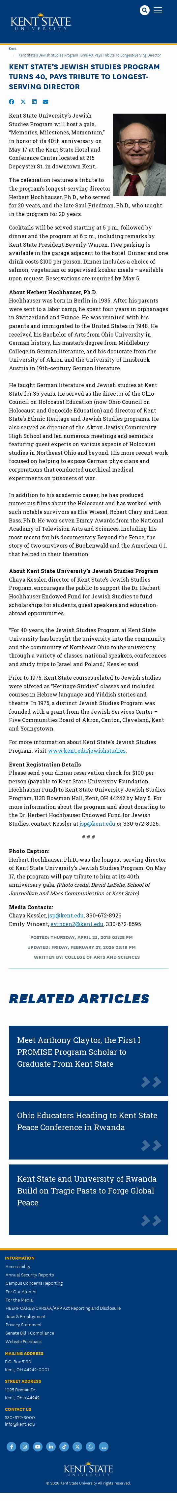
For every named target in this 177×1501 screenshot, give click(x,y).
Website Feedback (24, 1341)
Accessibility (18, 1266)
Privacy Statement (24, 1324)
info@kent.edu (20, 1423)
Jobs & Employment (26, 1316)
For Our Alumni (21, 1291)
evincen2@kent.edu (76, 923)
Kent (12, 48)
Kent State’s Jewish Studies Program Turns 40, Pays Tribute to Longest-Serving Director (89, 55)
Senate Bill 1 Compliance (30, 1332)
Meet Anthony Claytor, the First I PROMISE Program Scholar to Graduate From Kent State (78, 1052)
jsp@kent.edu (97, 823)
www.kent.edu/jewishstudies (87, 750)
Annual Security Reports (30, 1274)
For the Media (19, 1299)
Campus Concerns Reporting (34, 1282)
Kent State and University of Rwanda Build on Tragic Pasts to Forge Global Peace (87, 1190)
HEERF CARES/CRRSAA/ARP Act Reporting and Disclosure (63, 1307)
